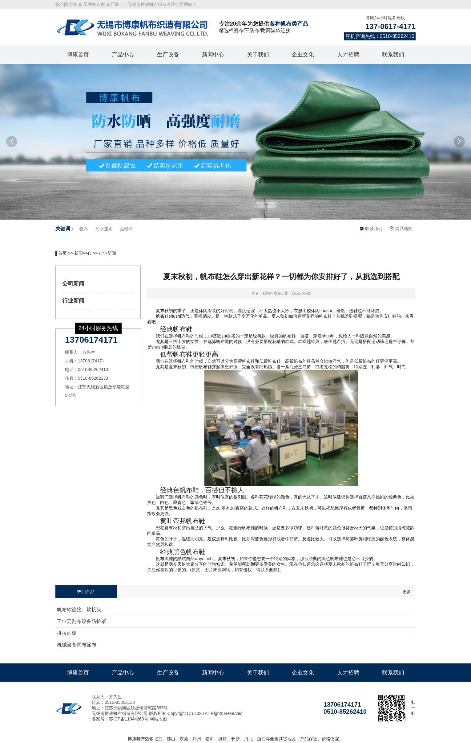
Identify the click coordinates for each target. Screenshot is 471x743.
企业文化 (303, 55)
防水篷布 (104, 228)
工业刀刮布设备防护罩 (81, 621)
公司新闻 (73, 284)
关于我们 (258, 55)
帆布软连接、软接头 (79, 609)
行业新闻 (107, 253)
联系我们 (393, 55)
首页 (62, 253)
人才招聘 (348, 55)
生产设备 (168, 55)
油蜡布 (126, 228)
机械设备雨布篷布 (76, 644)
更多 (406, 591)
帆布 (83, 228)
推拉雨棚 (67, 633)
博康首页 (78, 55)
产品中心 (123, 55)
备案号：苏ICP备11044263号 (120, 718)
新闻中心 (213, 55)
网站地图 (401, 228)
